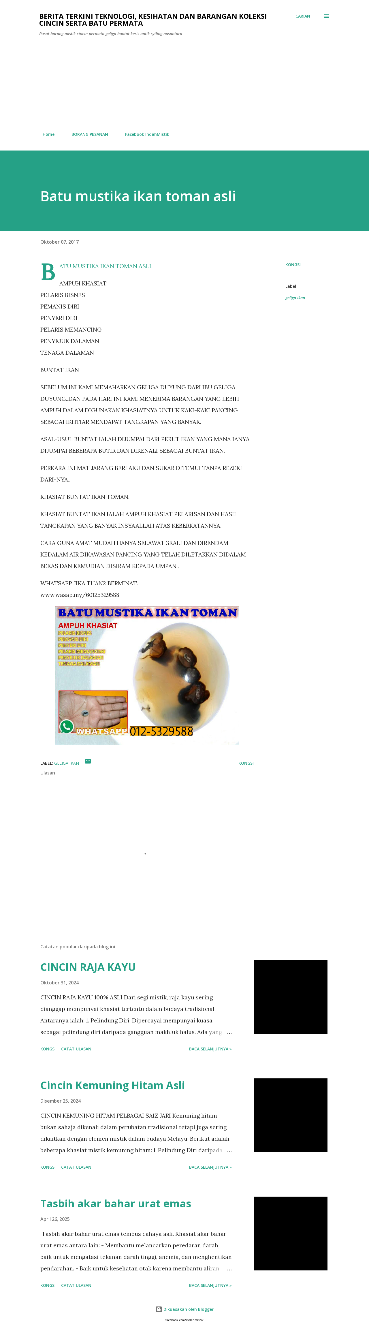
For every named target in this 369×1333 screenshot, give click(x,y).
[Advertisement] (184, 84)
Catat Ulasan (76, 1049)
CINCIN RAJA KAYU (88, 967)
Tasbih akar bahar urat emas (115, 1203)
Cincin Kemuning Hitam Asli (112, 1085)
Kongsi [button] (293, 264)
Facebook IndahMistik (144, 134)
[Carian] (302, 16)
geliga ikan (295, 297)
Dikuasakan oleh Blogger (184, 1309)
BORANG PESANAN (86, 134)
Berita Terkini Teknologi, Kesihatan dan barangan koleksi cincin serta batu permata (153, 19)
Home (45, 134)
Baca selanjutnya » (210, 1049)
